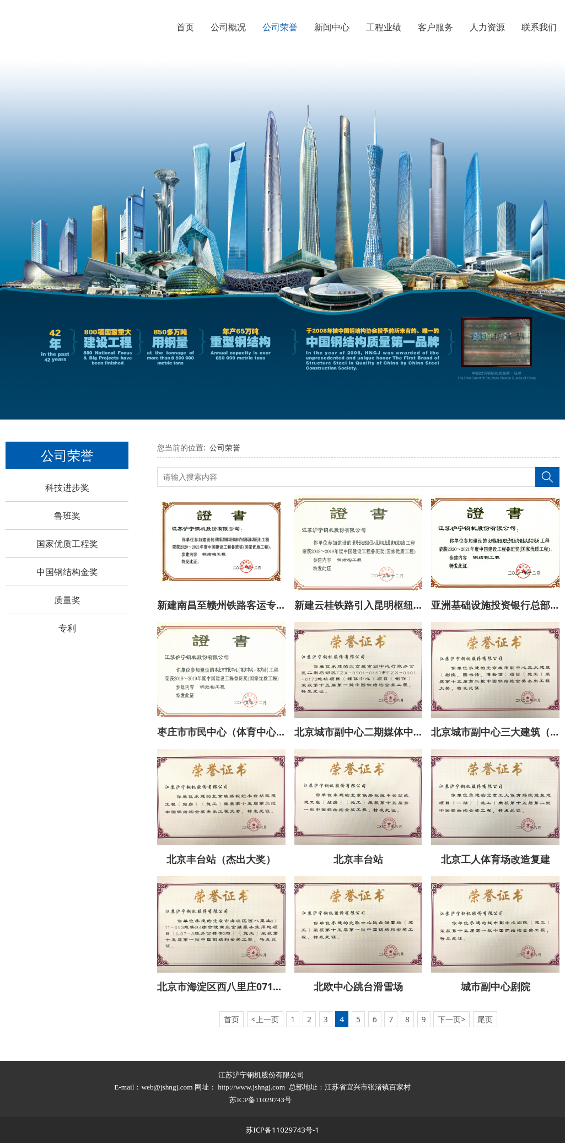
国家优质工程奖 (67, 544)
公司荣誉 (280, 27)
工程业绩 (383, 27)
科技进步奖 (67, 487)
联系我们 (539, 27)
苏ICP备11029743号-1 (282, 1130)
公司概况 (228, 27)
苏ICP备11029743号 (261, 1100)
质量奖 (67, 600)
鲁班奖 (67, 515)
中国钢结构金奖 (67, 572)
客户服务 (435, 27)
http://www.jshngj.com (251, 1087)
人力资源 (487, 27)
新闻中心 (331, 27)
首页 (185, 27)
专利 (67, 628)
